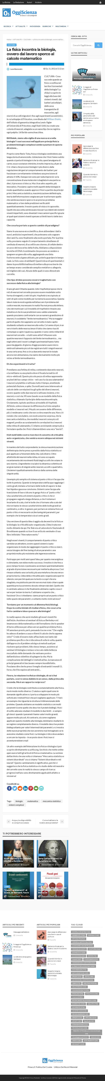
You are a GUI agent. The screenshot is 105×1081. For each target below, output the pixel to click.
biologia (19, 801)
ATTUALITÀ (20, 26)
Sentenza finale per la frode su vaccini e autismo (91, 162)
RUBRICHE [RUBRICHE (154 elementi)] (78, 1004)
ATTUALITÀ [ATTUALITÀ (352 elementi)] (78, 939)
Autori (29, 2)
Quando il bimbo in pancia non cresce (90, 176)
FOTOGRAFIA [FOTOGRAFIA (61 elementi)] (91, 959)
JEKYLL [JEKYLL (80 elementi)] (89, 976)
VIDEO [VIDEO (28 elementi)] (76, 1041)
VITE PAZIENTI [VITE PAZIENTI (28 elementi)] (91, 1041)
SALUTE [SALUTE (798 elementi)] (93, 1004)
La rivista (6, 2)
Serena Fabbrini (13, 865)
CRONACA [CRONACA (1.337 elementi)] (78, 949)
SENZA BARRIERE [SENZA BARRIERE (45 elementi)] (80, 1014)
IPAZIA (7, 855)
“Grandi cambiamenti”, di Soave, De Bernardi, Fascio (16, 891)
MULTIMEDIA (61, 26)
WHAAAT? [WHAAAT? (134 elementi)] (78, 1044)
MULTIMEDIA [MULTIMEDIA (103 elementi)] (79, 987)
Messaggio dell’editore (83, 79)
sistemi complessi (16, 805)
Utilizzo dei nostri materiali (65, 1067)
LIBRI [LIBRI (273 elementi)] (76, 983)
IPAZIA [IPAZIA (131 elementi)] (76, 976)
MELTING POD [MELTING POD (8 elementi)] (90, 983)
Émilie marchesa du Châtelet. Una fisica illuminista (17, 859)
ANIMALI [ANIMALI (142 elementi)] (93, 935)
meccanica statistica (52, 801)
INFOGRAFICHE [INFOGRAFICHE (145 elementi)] (80, 973)
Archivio (38, 2)
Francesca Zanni (14, 896)
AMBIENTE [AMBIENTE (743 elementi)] (78, 935)
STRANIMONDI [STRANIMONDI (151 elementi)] (80, 1024)
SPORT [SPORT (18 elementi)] (76, 1021)
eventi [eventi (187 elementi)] (76, 959)
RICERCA (7, 26)
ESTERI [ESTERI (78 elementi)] (92, 956)
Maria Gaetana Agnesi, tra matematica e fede (50, 859)
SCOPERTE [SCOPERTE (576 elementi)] (78, 1007)
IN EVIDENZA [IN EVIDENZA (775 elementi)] (79, 970)
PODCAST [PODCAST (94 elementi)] (77, 994)
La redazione (18, 2)
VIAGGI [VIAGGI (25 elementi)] (95, 1037)
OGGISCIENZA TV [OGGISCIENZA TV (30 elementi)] (80, 990)
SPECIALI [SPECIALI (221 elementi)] (90, 1018)
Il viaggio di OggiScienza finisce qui (90, 89)
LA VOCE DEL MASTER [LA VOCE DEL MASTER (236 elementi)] (82, 980)
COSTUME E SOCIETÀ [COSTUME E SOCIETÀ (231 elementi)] (82, 946)
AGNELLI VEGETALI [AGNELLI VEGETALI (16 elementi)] (81, 932)
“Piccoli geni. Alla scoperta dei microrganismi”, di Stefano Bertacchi (52, 890)
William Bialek (54, 119)
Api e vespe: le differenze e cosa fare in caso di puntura (90, 148)
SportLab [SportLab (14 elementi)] (89, 1021)
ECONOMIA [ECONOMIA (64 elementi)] (78, 956)
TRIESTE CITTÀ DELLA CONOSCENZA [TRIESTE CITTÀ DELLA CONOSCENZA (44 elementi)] (86, 1032)
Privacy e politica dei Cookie (40, 1067)
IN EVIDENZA (35, 26)
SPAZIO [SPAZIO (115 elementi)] (77, 1018)
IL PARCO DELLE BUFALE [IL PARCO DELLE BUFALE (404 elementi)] (83, 966)
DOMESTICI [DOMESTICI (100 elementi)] (78, 952)
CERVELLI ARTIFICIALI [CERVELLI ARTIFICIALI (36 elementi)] (82, 942)
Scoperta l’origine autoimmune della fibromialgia (90, 189)
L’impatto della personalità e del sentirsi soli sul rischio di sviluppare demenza (91, 118)
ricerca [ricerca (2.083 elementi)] (77, 997)
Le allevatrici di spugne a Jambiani (90, 102)
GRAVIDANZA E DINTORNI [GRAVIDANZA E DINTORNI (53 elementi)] (83, 963)
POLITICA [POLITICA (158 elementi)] (92, 994)
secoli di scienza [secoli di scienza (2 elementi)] (79, 1011)
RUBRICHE (47, 26)
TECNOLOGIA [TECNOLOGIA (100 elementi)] (79, 1028)
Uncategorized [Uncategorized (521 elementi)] (80, 1037)
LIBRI (7, 886)
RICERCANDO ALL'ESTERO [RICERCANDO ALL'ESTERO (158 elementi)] (84, 1000)
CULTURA (11, 45)
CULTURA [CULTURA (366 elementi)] (94, 949)
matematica (32, 801)
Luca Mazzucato (16, 69)
